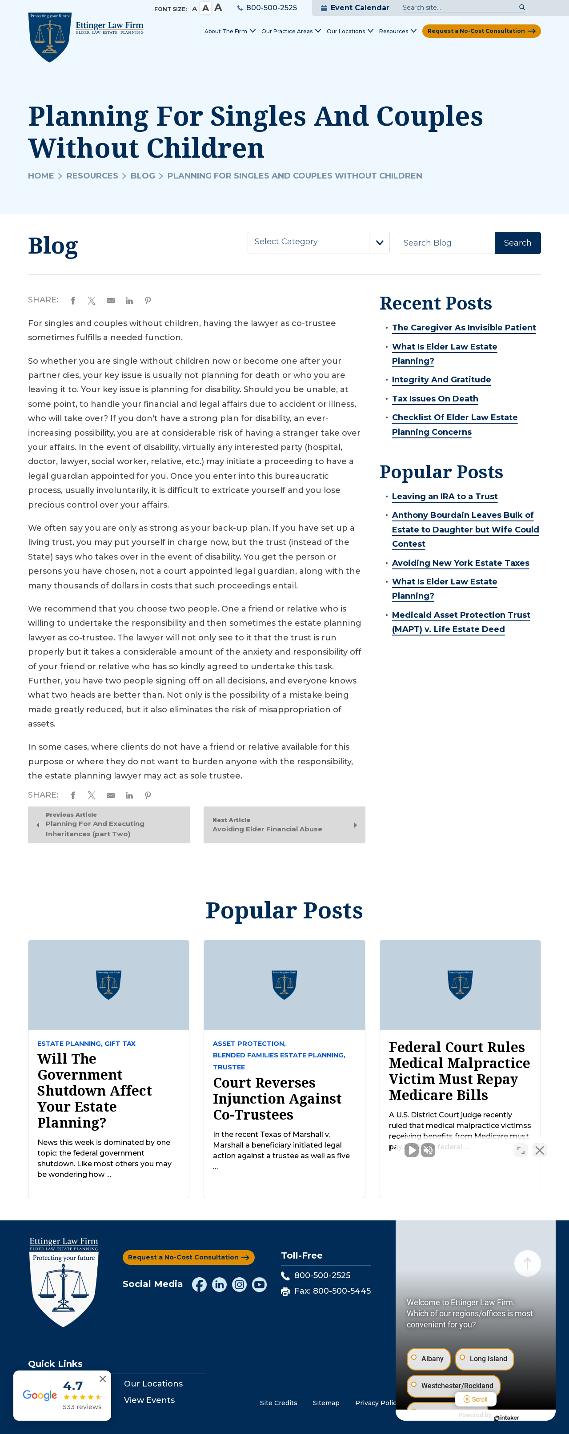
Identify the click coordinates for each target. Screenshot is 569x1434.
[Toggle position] (521, 1150)
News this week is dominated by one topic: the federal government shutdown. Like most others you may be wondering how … (104, 1158)
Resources (92, 176)
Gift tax (120, 1044)
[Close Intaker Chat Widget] (540, 1150)
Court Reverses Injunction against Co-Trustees (277, 1099)
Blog (143, 176)
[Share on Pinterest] (148, 300)
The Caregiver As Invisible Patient (464, 328)
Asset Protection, (249, 1044)
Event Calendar (355, 8)
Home (41, 176)
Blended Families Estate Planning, (279, 1055)
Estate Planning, (70, 1044)
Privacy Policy (377, 1403)
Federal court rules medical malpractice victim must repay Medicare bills (459, 1071)
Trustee (229, 1067)
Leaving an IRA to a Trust (445, 496)
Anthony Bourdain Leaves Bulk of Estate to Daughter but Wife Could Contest (465, 529)
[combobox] (319, 243)
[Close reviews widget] (103, 1379)
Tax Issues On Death (435, 399)
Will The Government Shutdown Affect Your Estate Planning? (94, 1091)
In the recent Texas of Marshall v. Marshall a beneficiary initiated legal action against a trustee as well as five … (281, 1150)
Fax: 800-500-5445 (326, 1291)
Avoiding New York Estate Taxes (460, 563)
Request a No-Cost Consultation (476, 31)
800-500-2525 (267, 8)
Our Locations (153, 1384)
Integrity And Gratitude (441, 380)
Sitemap (326, 1403)
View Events (149, 1400)
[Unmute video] (412, 1150)
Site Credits (278, 1403)
